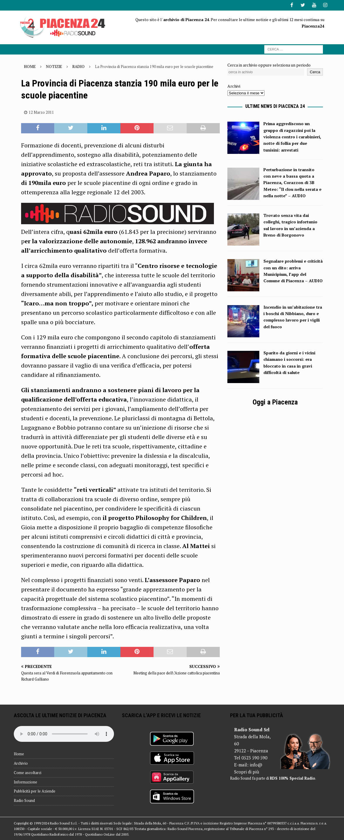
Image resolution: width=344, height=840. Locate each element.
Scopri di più (246, 772)
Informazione (25, 781)
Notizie (54, 66)
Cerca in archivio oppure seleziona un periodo (269, 64)
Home (19, 753)
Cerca (315, 72)
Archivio (21, 763)
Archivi (233, 86)
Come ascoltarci (27, 772)
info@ (256, 765)
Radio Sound (24, 800)
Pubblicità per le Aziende (34, 791)
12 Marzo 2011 (41, 112)
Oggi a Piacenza (275, 402)
